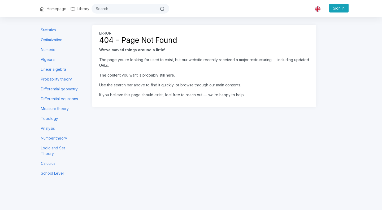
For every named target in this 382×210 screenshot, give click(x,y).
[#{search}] (124, 9)
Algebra (48, 59)
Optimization (51, 39)
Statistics (48, 30)
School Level (52, 173)
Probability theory (56, 79)
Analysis (48, 128)
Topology (49, 118)
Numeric (48, 49)
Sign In (339, 8)
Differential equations (59, 98)
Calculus (48, 163)
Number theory (54, 138)
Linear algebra (53, 69)
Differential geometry (59, 89)
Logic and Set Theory (53, 151)
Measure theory (55, 108)
